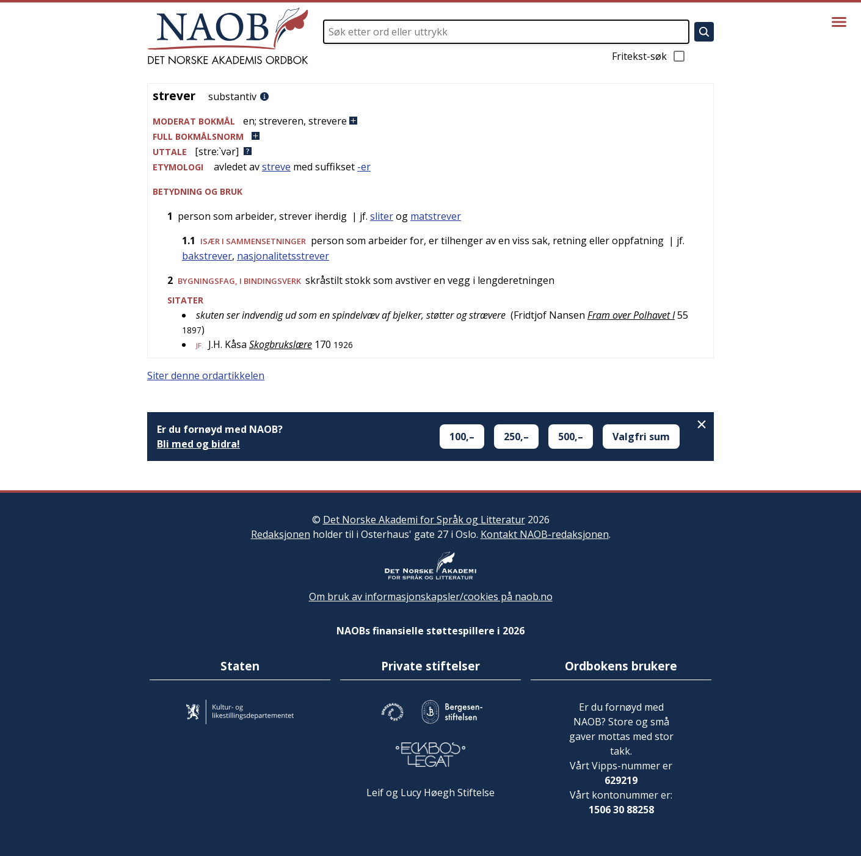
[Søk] (704, 32)
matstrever (435, 216)
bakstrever (207, 256)
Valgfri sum (641, 436)
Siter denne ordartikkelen (205, 375)
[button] (430, 121)
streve (276, 166)
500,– (570, 436)
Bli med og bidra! (198, 444)
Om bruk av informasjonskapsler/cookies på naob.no (431, 596)
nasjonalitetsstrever (283, 256)
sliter (381, 216)
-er (364, 166)
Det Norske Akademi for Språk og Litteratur (424, 519)
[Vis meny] (839, 22)
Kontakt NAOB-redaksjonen (545, 534)
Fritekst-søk (649, 56)
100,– (461, 436)
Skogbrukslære (280, 344)
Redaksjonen (280, 534)
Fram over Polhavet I (631, 315)
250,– (516, 436)
